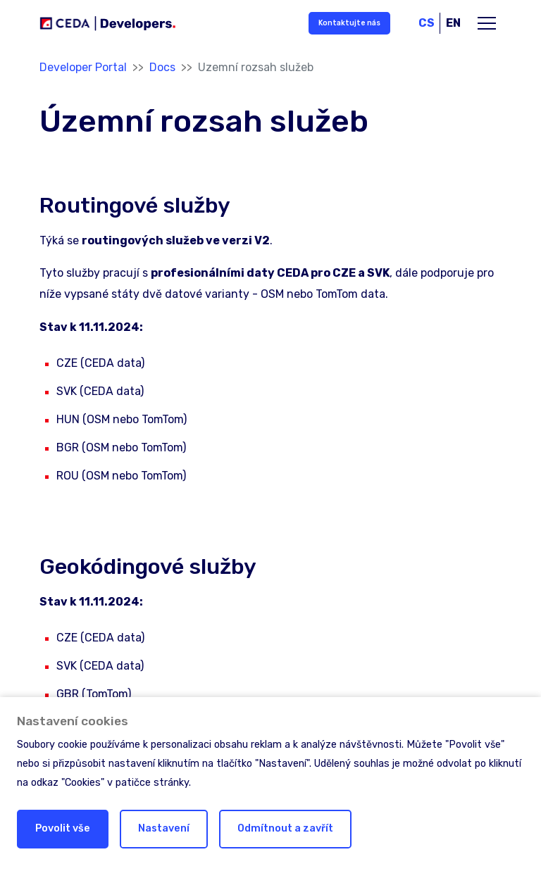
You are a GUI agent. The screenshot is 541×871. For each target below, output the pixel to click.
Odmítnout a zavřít (285, 828)
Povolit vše (62, 828)
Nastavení (163, 828)
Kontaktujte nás (349, 22)
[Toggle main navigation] (487, 23)
